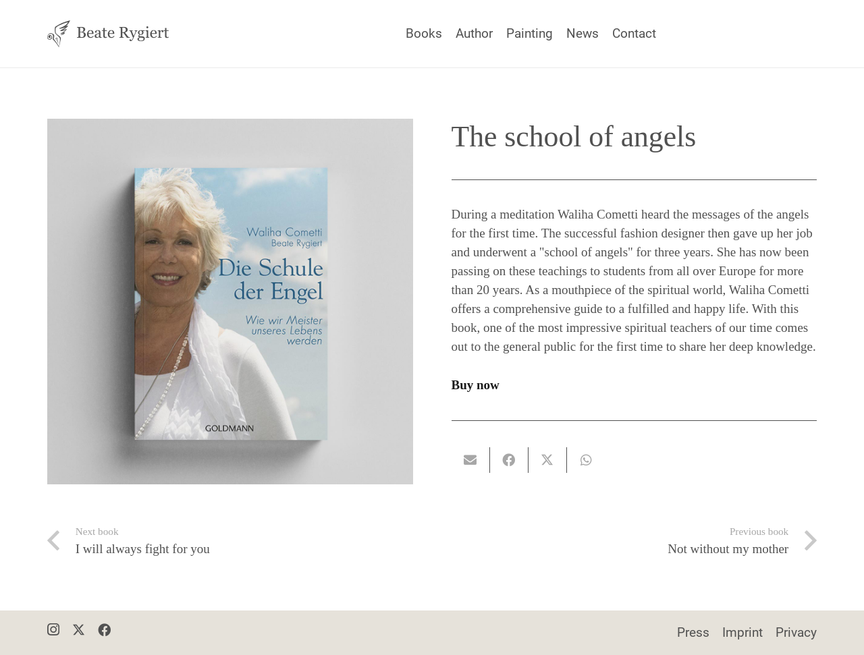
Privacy (796, 632)
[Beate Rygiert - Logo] (108, 33)
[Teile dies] (509, 460)
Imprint (742, 632)
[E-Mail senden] (471, 460)
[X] (78, 629)
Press (693, 632)
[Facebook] (104, 629)
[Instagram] (53, 630)
